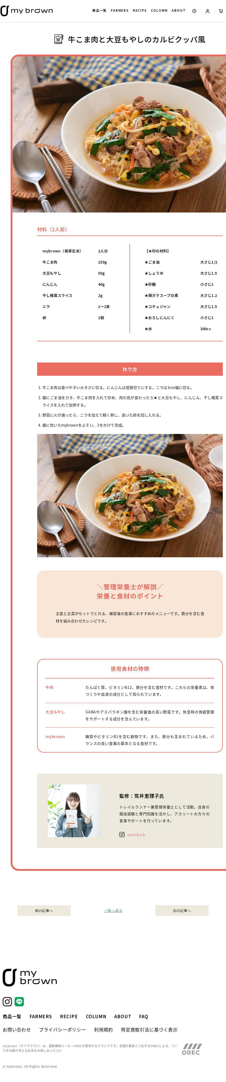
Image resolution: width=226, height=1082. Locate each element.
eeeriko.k (136, 834)
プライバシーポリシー (62, 1029)
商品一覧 (99, 10)
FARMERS (120, 10)
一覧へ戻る (113, 911)
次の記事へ (182, 911)
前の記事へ (44, 911)
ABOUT (179, 10)
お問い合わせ (17, 1029)
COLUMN (159, 10)
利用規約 (103, 1029)
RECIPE (140, 10)
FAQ (143, 1016)
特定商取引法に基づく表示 (149, 1029)
